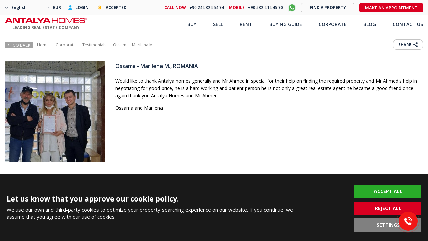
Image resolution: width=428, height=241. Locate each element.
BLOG (369, 24)
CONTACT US (408, 24)
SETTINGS (388, 225)
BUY (191, 24)
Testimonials (94, 45)
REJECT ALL (388, 208)
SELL (218, 24)
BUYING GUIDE (285, 24)
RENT (246, 24)
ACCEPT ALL (388, 191)
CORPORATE (333, 24)
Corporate (66, 45)
